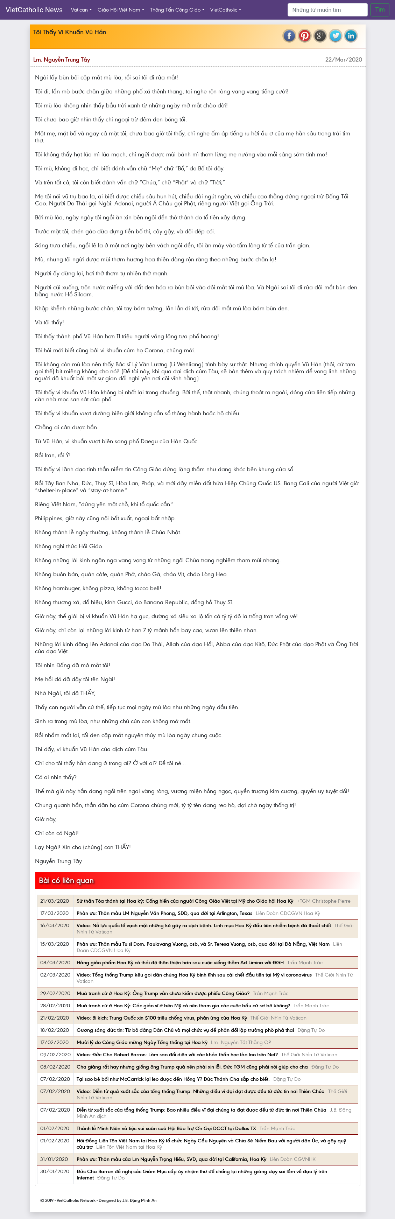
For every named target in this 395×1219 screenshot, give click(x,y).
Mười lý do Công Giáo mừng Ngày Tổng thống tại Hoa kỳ (142, 1042)
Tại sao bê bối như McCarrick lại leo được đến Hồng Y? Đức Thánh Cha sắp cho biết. (173, 1079)
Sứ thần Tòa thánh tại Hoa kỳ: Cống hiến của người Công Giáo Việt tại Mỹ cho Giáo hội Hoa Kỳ (185, 901)
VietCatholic (223, 10)
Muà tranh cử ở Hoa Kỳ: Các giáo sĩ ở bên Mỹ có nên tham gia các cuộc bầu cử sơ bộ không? (183, 1005)
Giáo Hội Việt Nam (119, 10)
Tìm (380, 9)
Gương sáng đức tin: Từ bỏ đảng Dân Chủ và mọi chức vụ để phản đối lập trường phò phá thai (185, 1030)
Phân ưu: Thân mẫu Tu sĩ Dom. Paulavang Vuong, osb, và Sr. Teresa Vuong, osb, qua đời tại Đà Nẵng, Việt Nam (203, 944)
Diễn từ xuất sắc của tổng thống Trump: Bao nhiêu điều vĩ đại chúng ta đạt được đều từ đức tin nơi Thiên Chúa (201, 1110)
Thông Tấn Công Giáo (175, 10)
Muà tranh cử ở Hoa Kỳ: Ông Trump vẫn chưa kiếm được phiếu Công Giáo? (163, 993)
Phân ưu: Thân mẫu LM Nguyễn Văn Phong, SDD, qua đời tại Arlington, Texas (164, 913)
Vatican (79, 10)
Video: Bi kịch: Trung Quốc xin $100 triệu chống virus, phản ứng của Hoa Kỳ (162, 1018)
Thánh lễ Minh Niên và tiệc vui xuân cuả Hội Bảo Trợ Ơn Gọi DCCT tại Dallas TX (166, 1128)
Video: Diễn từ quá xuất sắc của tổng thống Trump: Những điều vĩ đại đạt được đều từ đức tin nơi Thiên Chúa (201, 1091)
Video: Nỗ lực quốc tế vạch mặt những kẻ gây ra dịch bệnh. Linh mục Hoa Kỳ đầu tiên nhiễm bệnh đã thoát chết (204, 925)
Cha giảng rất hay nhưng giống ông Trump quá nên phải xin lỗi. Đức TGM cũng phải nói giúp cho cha (192, 1067)
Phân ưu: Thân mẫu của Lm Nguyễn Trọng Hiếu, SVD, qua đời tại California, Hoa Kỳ (171, 1159)
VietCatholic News (34, 10)
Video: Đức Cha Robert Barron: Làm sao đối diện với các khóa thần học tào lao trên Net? (177, 1054)
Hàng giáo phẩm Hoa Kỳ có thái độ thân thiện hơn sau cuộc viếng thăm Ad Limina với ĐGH (180, 962)
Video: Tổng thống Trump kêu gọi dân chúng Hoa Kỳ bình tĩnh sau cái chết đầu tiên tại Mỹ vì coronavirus (194, 975)
